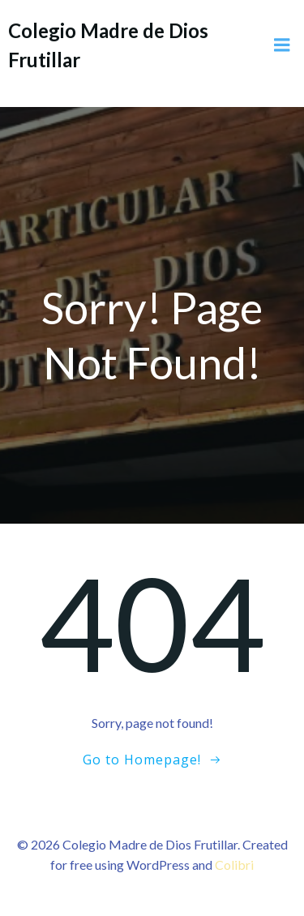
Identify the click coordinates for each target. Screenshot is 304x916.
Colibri (234, 864)
